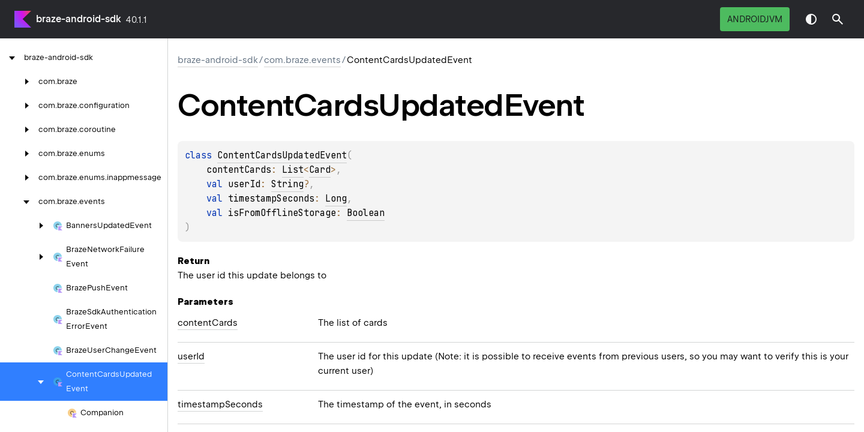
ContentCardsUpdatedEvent (282, 155)
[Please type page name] (838, 19)
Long (336, 199)
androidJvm (754, 19)
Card (320, 170)
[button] (838, 19)
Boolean (366, 213)
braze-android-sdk (78, 19)
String (287, 184)
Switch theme (811, 19)
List (293, 170)
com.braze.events (302, 60)
